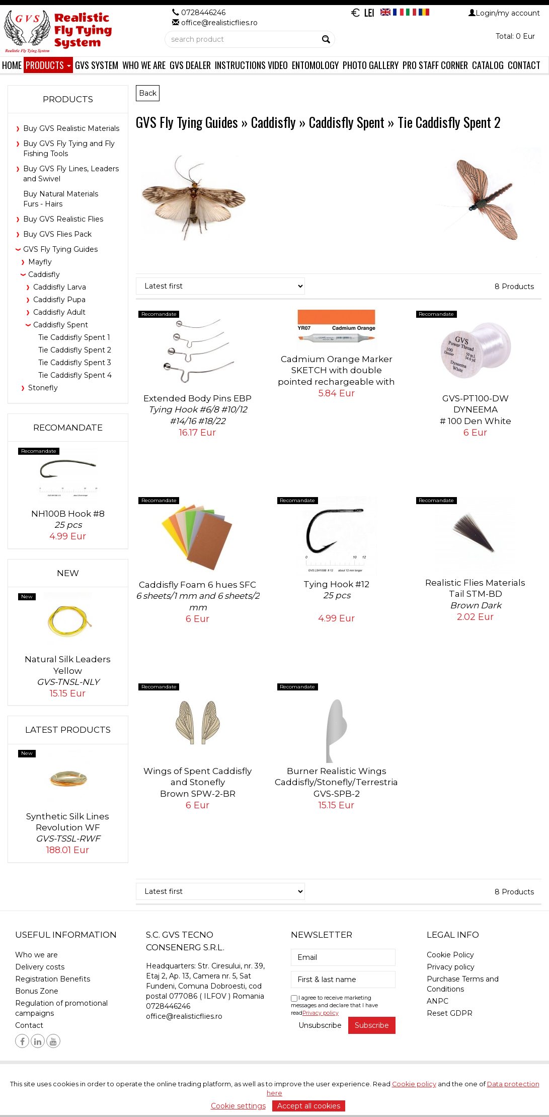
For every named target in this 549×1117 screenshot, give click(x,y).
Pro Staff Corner (435, 65)
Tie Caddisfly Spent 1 (74, 337)
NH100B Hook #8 (68, 519)
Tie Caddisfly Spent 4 (75, 375)
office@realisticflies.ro (184, 1016)
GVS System (96, 65)
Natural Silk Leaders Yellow (68, 670)
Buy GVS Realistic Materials (71, 128)
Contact (524, 65)
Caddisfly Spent (60, 324)
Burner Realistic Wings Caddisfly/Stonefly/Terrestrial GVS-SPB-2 (338, 788)
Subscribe (372, 1025)
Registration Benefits (52, 979)
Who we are (144, 65)
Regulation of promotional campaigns (61, 1008)
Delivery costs (39, 966)
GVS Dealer (190, 65)
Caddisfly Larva (59, 287)
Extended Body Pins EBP (198, 409)
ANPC (437, 1001)
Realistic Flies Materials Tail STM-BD (475, 594)
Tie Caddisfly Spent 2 (74, 350)
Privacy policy (320, 1013)
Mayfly (40, 261)
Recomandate (68, 428)
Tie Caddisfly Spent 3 (74, 362)
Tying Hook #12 (337, 590)
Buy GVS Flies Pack (57, 234)
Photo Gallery (371, 65)
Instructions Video (251, 65)
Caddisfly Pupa (59, 299)
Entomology (315, 65)
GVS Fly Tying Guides (60, 249)
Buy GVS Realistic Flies (63, 219)
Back (147, 93)
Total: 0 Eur (515, 36)
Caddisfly (44, 274)
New (68, 573)
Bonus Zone (36, 991)
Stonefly (43, 387)
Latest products (68, 730)
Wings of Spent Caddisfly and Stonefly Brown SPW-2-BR (198, 788)
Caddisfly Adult (59, 312)
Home (12, 65)
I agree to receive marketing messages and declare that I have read (334, 1005)
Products (48, 65)
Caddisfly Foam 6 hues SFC (198, 596)
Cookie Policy (450, 954)
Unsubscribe (320, 1025)
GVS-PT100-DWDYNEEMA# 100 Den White (475, 420)
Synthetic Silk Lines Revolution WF (68, 827)
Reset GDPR (450, 1013)
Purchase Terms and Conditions (463, 984)
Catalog (488, 65)
